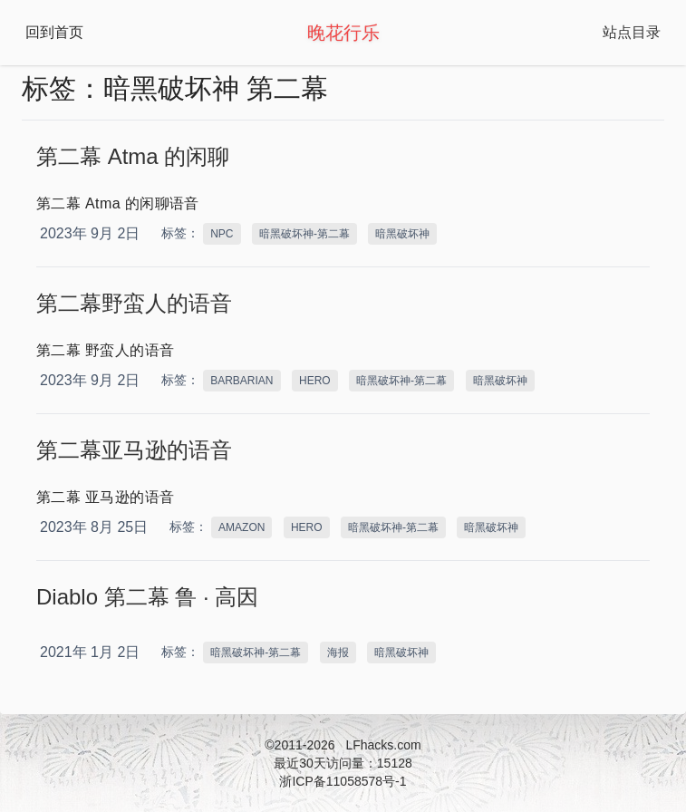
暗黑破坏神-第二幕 (304, 233)
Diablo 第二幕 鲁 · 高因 (147, 597)
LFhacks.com (382, 745)
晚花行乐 (343, 33)
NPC (221, 233)
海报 (338, 652)
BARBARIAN (241, 380)
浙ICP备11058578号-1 (342, 781)
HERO (315, 380)
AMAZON (241, 527)
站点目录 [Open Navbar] (632, 32)
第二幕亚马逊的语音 (134, 450)
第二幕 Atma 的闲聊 (132, 156)
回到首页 (54, 32)
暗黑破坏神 (402, 233)
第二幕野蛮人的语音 (134, 303)
